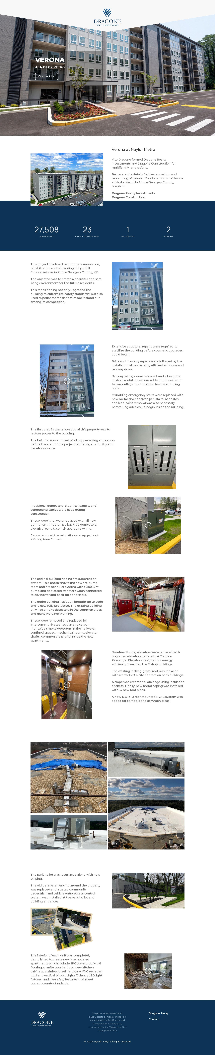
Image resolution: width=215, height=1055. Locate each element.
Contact (154, 1019)
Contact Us (46, 76)
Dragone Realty (158, 1013)
